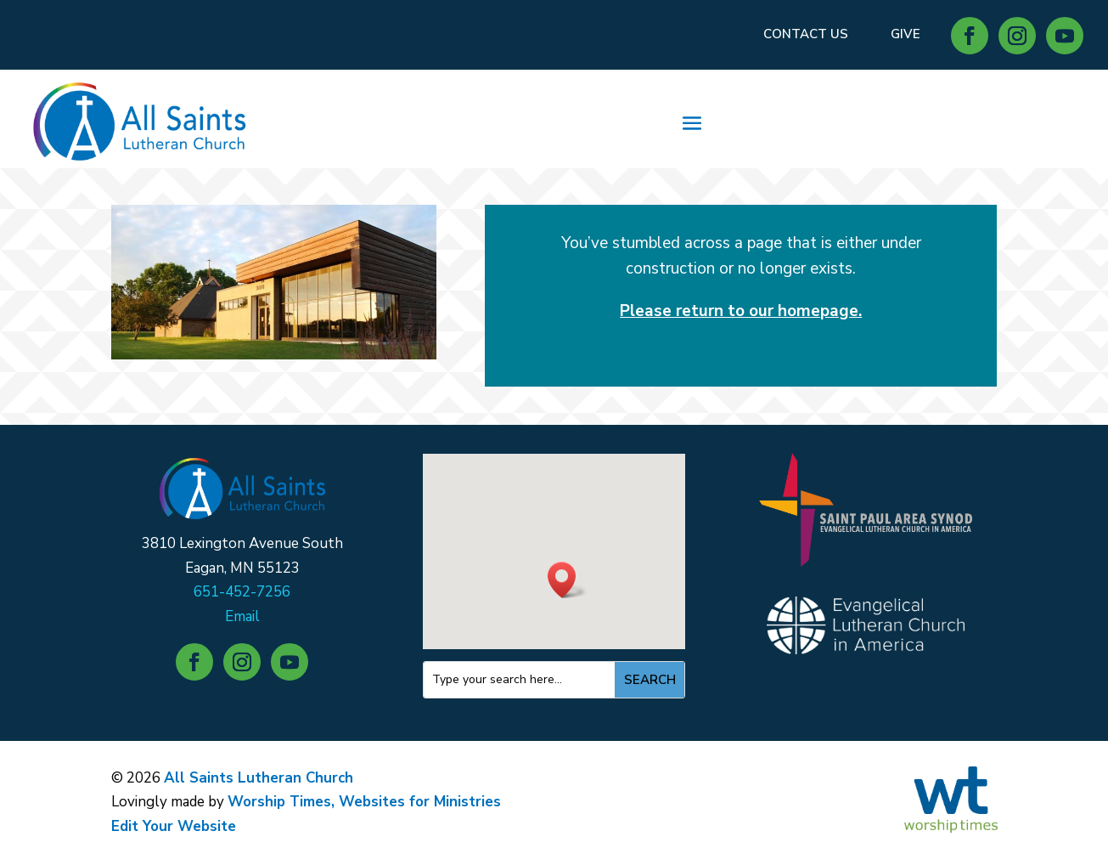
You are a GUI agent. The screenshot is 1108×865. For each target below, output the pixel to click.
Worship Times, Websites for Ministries (364, 801)
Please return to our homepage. (741, 311)
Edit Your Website (173, 826)
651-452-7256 (242, 592)
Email (242, 616)
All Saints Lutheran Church (258, 778)
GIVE (905, 33)
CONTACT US (805, 33)
